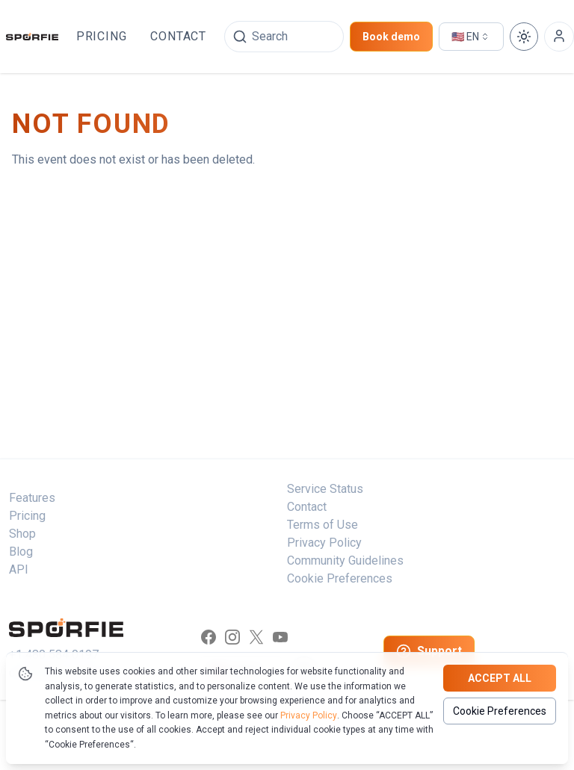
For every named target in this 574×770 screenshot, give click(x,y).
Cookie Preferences (499, 711)
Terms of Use (322, 525)
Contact (178, 36)
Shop (22, 534)
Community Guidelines (345, 560)
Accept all (499, 678)
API (18, 569)
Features (32, 498)
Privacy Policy (308, 715)
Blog (21, 551)
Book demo (391, 37)
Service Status (325, 489)
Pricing (101, 36)
